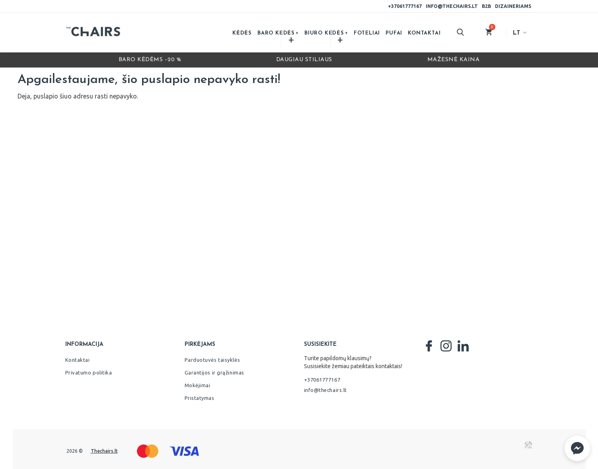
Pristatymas (199, 398)
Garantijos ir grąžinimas (214, 372)
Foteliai (367, 33)
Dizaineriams (513, 6)
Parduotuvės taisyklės (212, 360)
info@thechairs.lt (452, 6)
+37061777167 (405, 6)
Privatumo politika (88, 372)
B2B (486, 6)
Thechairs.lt (104, 451)
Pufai (394, 33)
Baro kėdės (276, 33)
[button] (577, 448)
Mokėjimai (197, 385)
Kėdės (242, 33)
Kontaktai (424, 33)
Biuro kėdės (324, 33)
